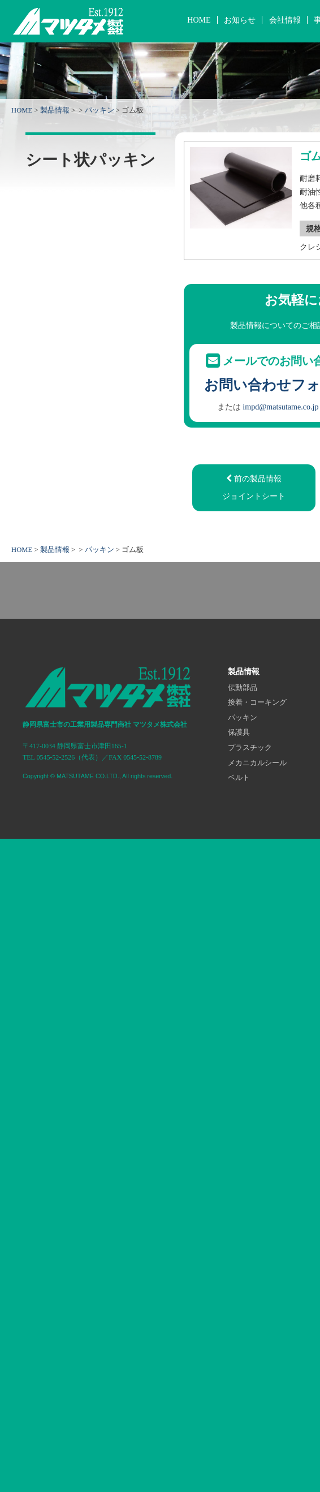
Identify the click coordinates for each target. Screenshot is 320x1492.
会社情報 (285, 20)
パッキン (99, 110)
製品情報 (55, 110)
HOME (198, 20)
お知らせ (240, 20)
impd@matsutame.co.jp (280, 406)
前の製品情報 (253, 488)
